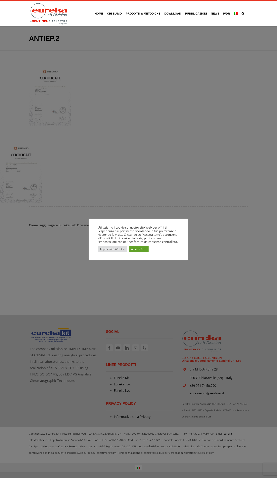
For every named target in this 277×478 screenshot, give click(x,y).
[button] (243, 13)
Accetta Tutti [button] (138, 249)
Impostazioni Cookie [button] (112, 249)
